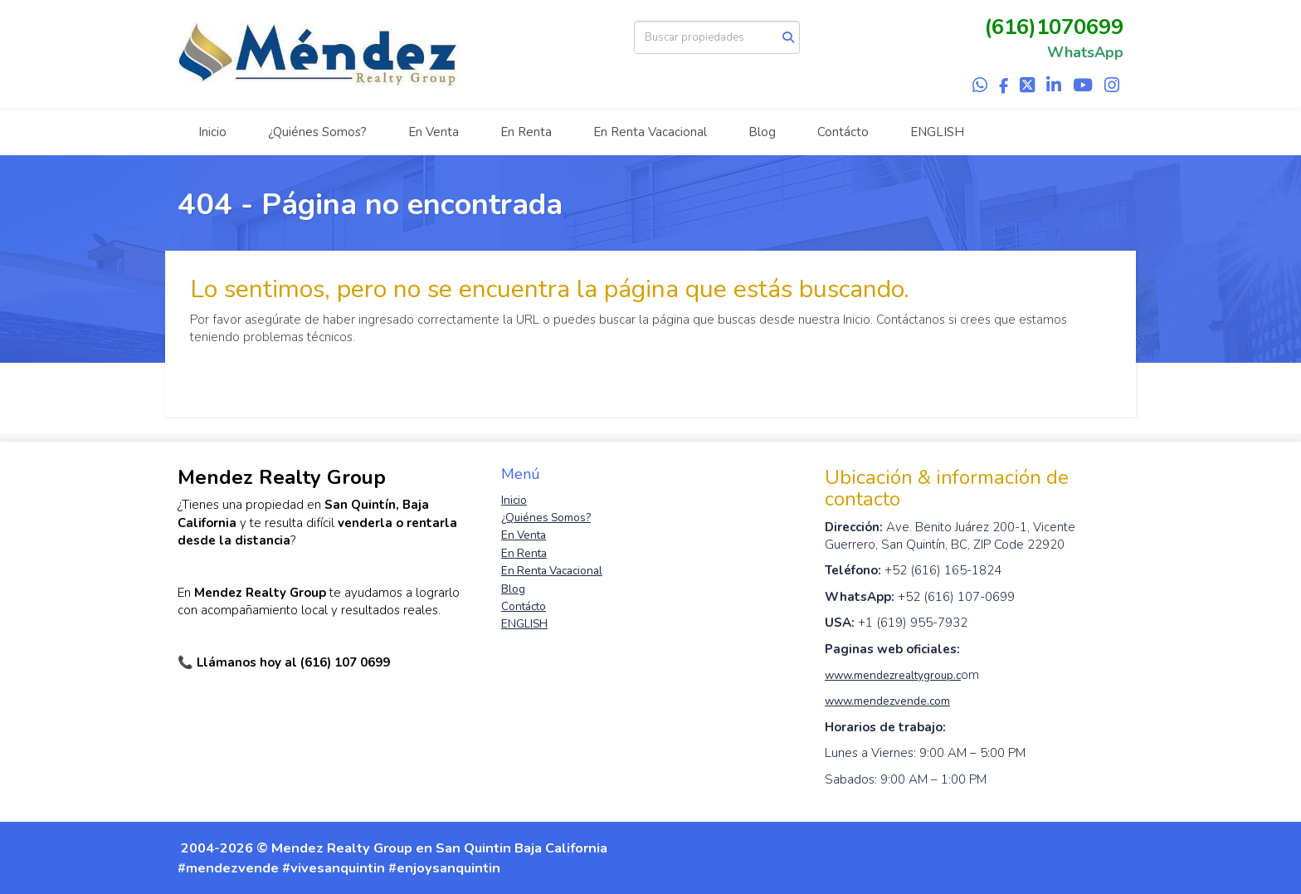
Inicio (212, 132)
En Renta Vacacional (650, 132)
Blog (762, 132)
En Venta (433, 132)
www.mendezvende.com (887, 701)
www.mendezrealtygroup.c (893, 675)
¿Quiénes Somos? (317, 132)
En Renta (526, 132)
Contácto (843, 132)
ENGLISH (937, 132)
